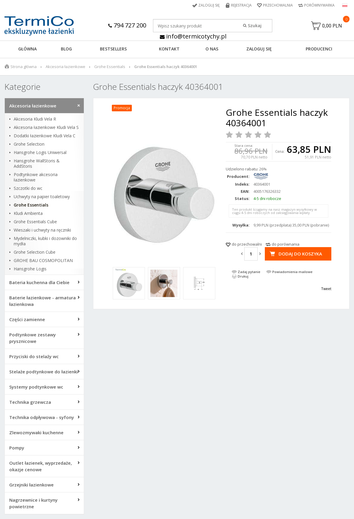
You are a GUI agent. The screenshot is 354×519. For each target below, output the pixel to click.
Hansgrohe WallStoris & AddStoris (37, 163)
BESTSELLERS (113, 49)
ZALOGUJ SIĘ (259, 49)
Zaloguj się (209, 5)
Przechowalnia (278, 5)
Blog (66, 49)
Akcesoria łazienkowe (65, 66)
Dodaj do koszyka (300, 254)
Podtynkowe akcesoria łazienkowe (36, 177)
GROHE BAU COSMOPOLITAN (43, 260)
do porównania (285, 244)
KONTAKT (169, 49)
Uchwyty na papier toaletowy (42, 196)
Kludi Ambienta (28, 213)
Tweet (326, 288)
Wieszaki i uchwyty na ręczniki (42, 230)
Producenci (319, 49)
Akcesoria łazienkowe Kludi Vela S (46, 127)
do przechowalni (247, 244)
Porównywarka (319, 5)
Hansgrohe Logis (30, 269)
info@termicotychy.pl (193, 36)
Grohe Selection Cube (34, 252)
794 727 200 (127, 25)
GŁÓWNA (27, 49)
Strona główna (23, 66)
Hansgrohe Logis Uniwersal (40, 152)
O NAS (211, 49)
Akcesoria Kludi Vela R (35, 119)
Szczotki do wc (28, 188)
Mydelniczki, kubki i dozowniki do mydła (45, 241)
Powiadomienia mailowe (292, 271)
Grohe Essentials (109, 66)
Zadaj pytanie (249, 271)
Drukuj (243, 276)
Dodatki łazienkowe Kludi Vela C (44, 135)
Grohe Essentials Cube (35, 221)
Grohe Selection (29, 144)
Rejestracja (241, 5)
